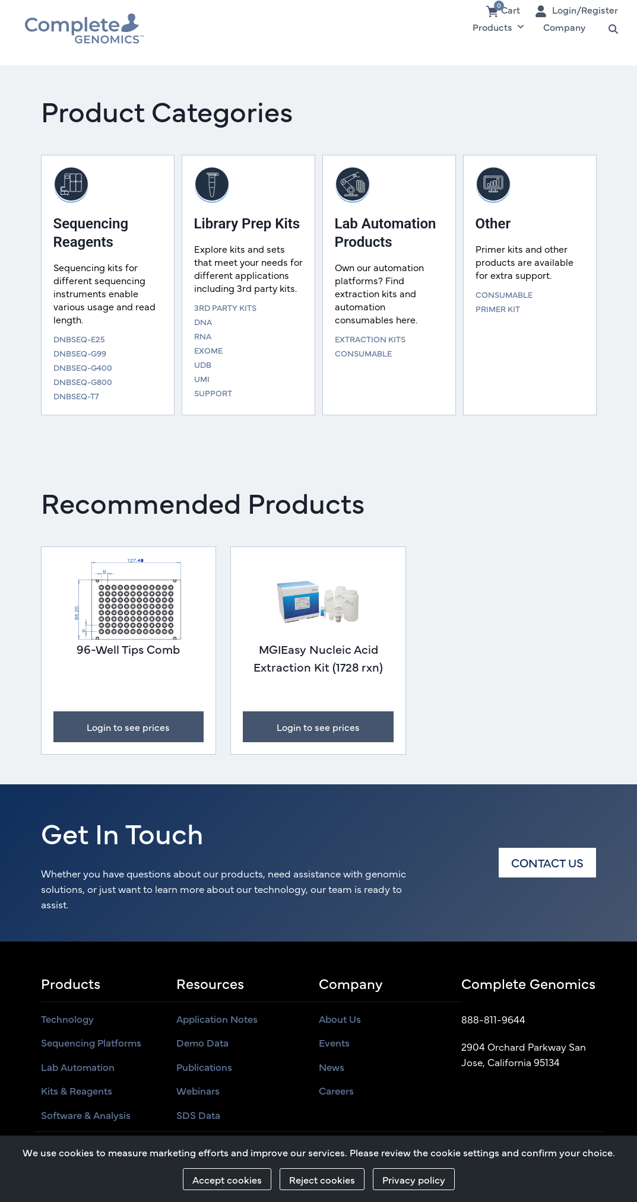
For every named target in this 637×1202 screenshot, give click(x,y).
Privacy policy (413, 1179)
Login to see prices (128, 726)
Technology (67, 1019)
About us (340, 1019)
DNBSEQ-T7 (76, 396)
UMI (202, 378)
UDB (202, 364)
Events (334, 1042)
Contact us (547, 862)
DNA (203, 321)
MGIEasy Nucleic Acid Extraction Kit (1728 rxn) (318, 658)
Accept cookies (227, 1179)
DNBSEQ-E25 (79, 339)
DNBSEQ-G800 (82, 381)
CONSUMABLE (363, 353)
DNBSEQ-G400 (82, 367)
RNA (202, 336)
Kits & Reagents (76, 1090)
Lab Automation (78, 1067)
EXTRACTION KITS (370, 339)
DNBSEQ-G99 (79, 353)
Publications (204, 1067)
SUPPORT (213, 393)
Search (607, 26)
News (331, 1067)
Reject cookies (322, 1179)
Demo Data (202, 1042)
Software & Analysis (86, 1115)
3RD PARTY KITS (225, 307)
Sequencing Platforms (91, 1042)
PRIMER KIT (498, 308)
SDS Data (198, 1115)
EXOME (208, 350)
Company (564, 26)
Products (499, 26)
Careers (336, 1090)
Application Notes (217, 1019)
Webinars (198, 1090)
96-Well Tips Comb (128, 649)
